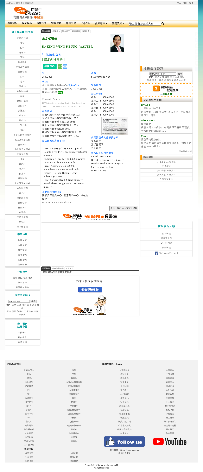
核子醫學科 (22, 227)
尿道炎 (30, 311)
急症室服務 (166, 238)
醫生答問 (66, 31)
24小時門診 (166, 243)
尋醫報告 (42, 23)
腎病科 (22, 86)
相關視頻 (76, 31)
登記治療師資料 (124, 429)
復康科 (22, 174)
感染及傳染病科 (22, 140)
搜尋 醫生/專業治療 (22, 278)
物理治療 (22, 240)
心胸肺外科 (22, 91)
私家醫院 (166, 248)
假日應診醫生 (22, 287)
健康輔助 (22, 264)
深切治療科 (22, 217)
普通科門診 (22, 38)
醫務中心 (170, 410)
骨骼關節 (124, 386)
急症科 (22, 222)
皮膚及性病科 (22, 67)
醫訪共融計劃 (124, 422)
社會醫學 (22, 203)
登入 (179, 3)
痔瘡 (36, 311)
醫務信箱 (56, 23)
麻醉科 (22, 164)
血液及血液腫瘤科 (22, 135)
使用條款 (124, 433)
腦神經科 (22, 111)
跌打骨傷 (22, 342)
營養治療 (22, 255)
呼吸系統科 (22, 154)
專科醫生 (12, 23)
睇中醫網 (148, 157)
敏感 (19, 305)
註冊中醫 (166, 166)
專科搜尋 (124, 378)
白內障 (22, 314)
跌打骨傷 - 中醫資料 (166, 170)
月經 (32, 305)
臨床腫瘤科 (22, 198)
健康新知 (170, 394)
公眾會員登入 (124, 425)
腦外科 (22, 120)
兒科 (22, 48)
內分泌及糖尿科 (22, 149)
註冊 (185, 3)
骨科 (22, 82)
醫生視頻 (170, 418)
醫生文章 (124, 382)
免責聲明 (170, 433)
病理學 (22, 212)
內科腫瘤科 (22, 188)
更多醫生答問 (185, 151)
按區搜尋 (22, 283)
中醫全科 (22, 333)
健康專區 (101, 23)
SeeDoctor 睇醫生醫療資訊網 (20, 3)
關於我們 (170, 429)
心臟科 (22, 130)
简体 (191, 3)
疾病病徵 (27, 23)
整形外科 (22, 208)
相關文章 (86, 31)
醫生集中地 (124, 414)
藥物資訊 (124, 398)
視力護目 (124, 390)
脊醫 (22, 43)
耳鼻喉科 (22, 62)
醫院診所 (118, 23)
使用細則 (69, 268)
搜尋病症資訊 (153, 69)
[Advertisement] (117, 12)
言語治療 (22, 250)
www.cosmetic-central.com (56, 202)
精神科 (22, 115)
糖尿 (14, 305)
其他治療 (22, 260)
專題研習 (71, 23)
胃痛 (9, 311)
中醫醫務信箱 (166, 179)
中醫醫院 (170, 414)
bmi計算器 (124, 394)
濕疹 (24, 305)
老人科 (22, 169)
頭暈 (14, 311)
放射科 (22, 193)
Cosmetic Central (51, 99)
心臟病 (20, 311)
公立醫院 (166, 233)
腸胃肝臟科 (22, 101)
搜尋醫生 (170, 370)
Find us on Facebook (166, 253)
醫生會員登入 (170, 422)
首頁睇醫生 (124, 370)
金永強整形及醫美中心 (56, 85)
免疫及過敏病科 (22, 183)
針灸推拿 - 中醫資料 (166, 162)
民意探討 (85, 23)
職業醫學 (22, 178)
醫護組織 (124, 418)
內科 (22, 96)
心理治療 (22, 245)
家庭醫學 (22, 72)
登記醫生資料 (170, 425)
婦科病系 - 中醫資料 (166, 175)
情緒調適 (170, 386)
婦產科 (22, 52)
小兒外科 (22, 125)
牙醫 (22, 57)
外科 (22, 159)
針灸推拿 (22, 337)
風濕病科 (22, 106)
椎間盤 (180, 77)
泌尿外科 (22, 145)
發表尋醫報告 (58, 268)
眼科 (22, 77)
